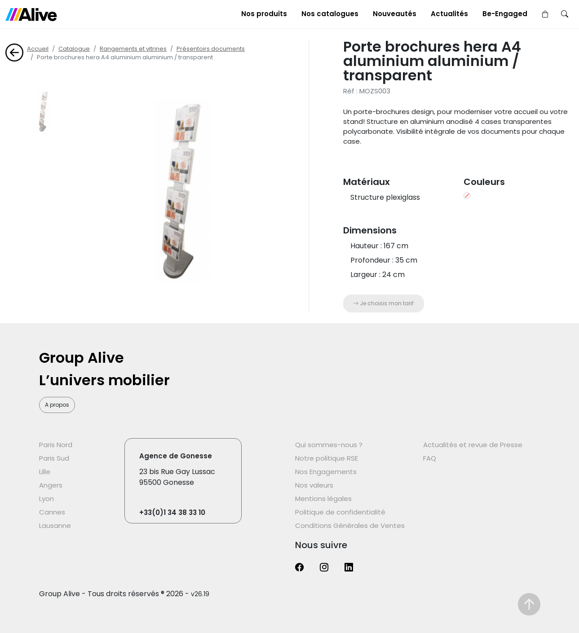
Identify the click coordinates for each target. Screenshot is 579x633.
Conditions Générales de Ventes (350, 525)
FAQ (429, 458)
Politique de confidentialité (340, 512)
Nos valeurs (314, 485)
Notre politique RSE (326, 458)
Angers (50, 485)
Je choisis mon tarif (383, 303)
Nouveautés (394, 13)
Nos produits (264, 13)
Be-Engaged (504, 13)
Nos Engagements (326, 471)
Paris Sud (54, 458)
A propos (57, 405)
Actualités (449, 13)
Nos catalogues (329, 13)
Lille (44, 471)
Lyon (46, 498)
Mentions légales (323, 498)
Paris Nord (55, 444)
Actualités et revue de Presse (472, 444)
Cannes (52, 512)
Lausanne (55, 525)
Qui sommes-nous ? (328, 444)
